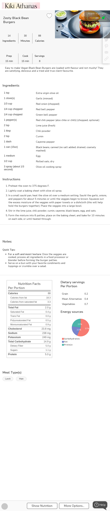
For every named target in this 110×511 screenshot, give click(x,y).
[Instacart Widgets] (55, 413)
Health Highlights (97, 13)
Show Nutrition (42, 506)
